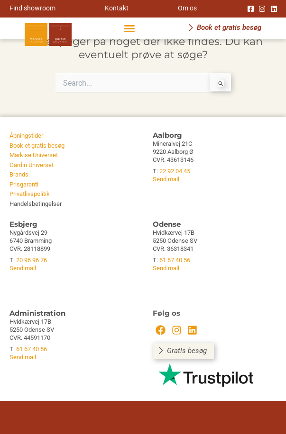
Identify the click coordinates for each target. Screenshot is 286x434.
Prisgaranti (23, 184)
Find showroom (32, 8)
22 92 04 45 (174, 171)
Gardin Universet (31, 164)
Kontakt (117, 8)
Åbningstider (26, 135)
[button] (129, 28)
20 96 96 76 (31, 260)
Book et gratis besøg (37, 145)
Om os (187, 8)
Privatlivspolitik (29, 193)
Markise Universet (33, 155)
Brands (18, 174)
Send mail (166, 179)
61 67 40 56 (174, 260)
